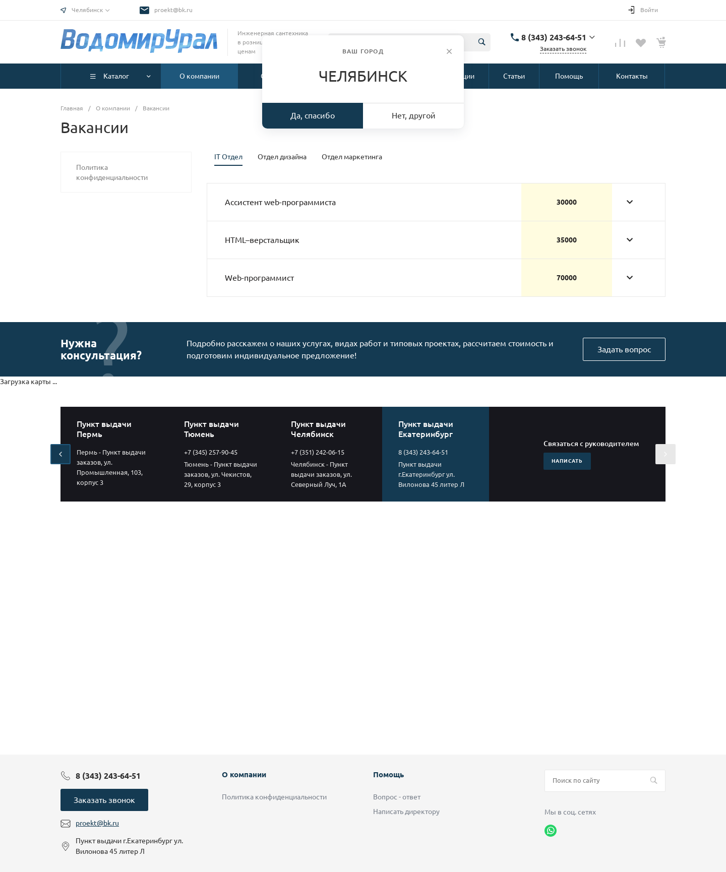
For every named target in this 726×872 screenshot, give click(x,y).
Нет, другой (414, 115)
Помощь (388, 774)
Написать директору (406, 811)
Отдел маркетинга (352, 157)
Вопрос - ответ (396, 797)
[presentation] (60, 454)
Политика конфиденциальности (274, 797)
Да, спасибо (312, 115)
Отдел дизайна (282, 157)
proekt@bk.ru (173, 10)
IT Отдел (228, 157)
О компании (244, 774)
